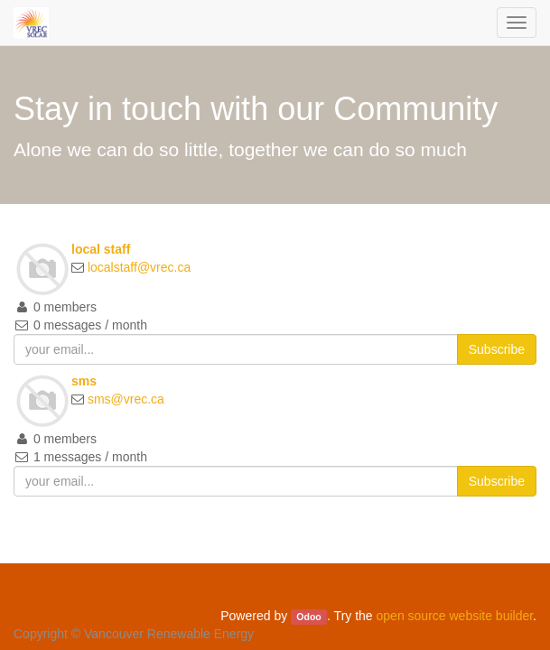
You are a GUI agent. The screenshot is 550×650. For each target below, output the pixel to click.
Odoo (308, 616)
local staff (100, 249)
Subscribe (497, 349)
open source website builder (455, 615)
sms (84, 381)
